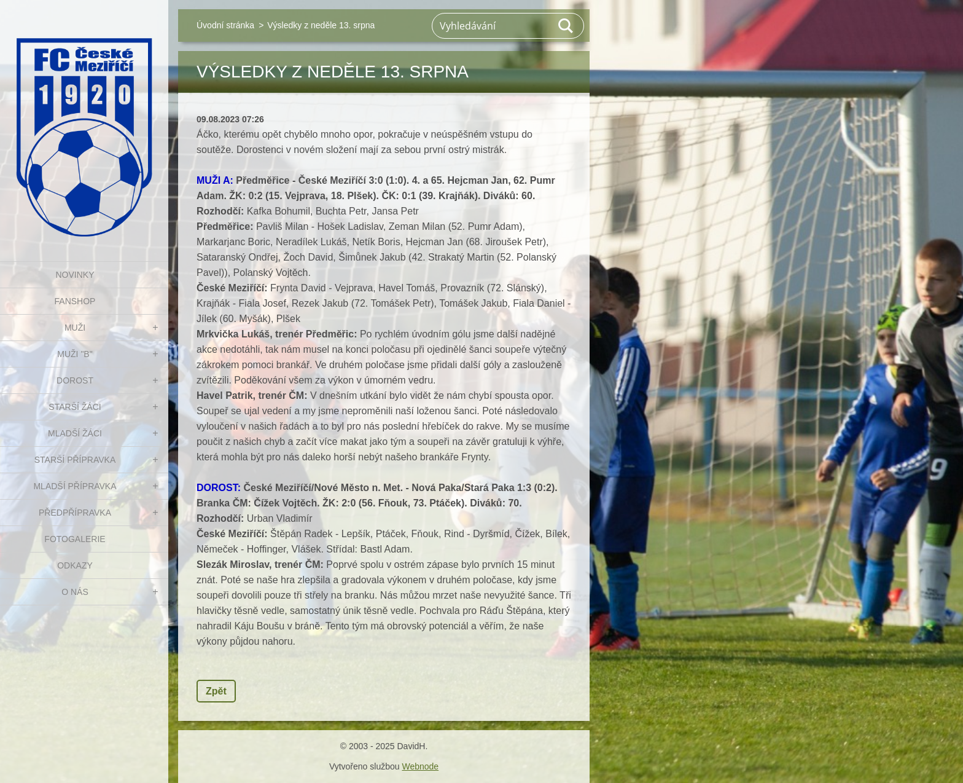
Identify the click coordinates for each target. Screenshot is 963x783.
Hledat (566, 26)
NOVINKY (74, 275)
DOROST (75, 380)
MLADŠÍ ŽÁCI (75, 433)
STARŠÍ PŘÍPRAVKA (75, 460)
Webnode (420, 766)
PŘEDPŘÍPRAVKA (75, 512)
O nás (74, 592)
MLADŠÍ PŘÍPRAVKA (74, 486)
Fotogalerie (74, 539)
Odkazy (75, 565)
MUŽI (74, 327)
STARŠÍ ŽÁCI (75, 407)
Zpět (216, 691)
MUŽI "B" (74, 354)
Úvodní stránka (225, 25)
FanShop (75, 301)
